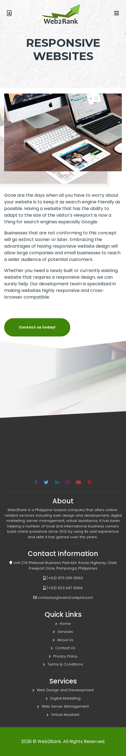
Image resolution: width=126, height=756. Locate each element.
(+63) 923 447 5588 (63, 588)
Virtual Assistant (63, 714)
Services (63, 631)
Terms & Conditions (63, 664)
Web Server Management (63, 706)
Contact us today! (37, 327)
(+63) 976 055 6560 (63, 578)
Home (63, 623)
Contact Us (63, 648)
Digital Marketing (63, 698)
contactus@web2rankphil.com (63, 597)
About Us (63, 640)
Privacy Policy (63, 656)
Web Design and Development (63, 690)
